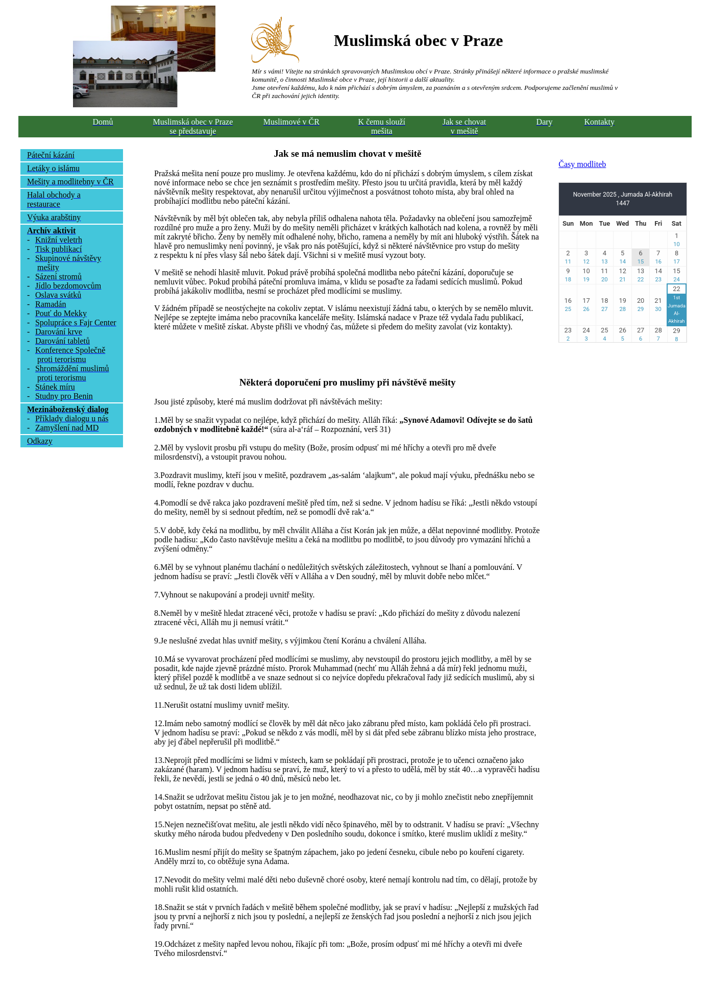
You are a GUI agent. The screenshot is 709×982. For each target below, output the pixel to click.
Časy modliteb (582, 164)
